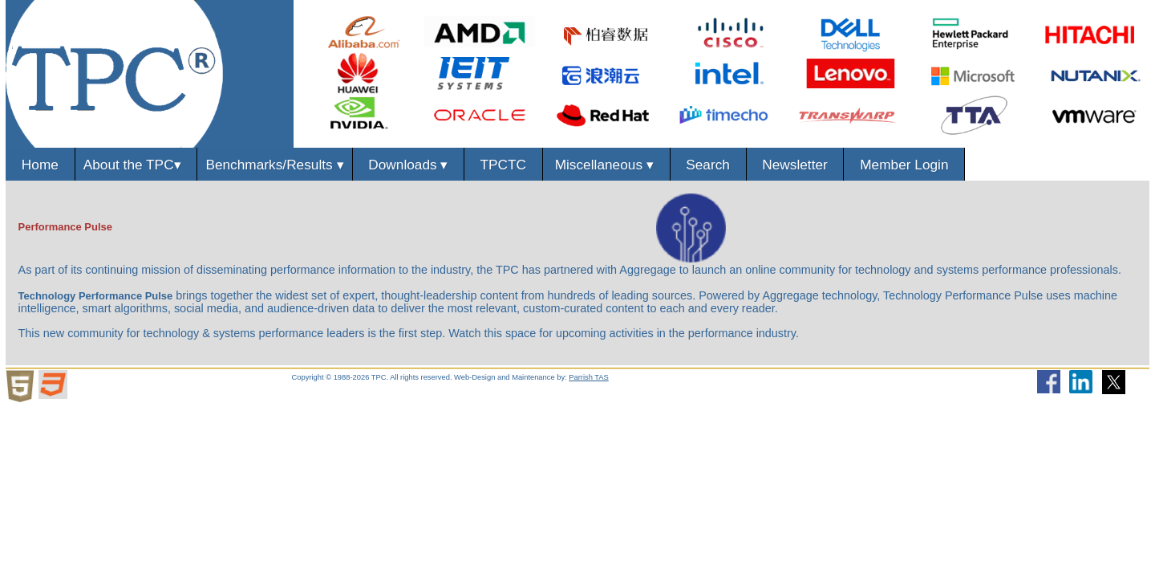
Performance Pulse (65, 227)
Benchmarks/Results (274, 165)
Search (708, 165)
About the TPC (136, 165)
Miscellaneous (606, 165)
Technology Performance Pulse (95, 296)
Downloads (408, 165)
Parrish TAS (589, 377)
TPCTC (502, 165)
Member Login (905, 165)
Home (40, 165)
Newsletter (795, 165)
